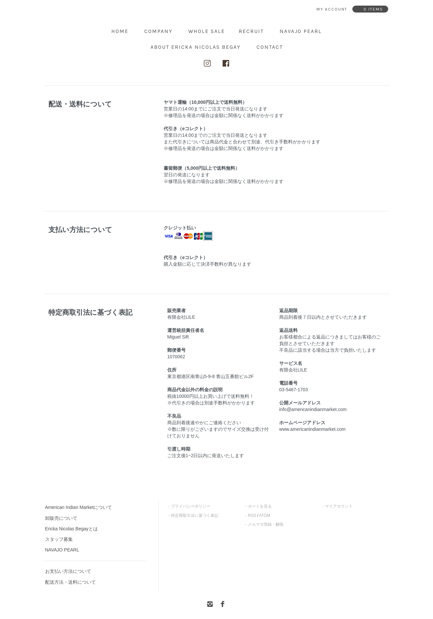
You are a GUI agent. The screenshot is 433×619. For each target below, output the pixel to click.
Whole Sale (206, 31)
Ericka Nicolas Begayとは (71, 528)
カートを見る (260, 506)
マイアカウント (339, 506)
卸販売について (61, 518)
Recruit (251, 31)
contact (270, 47)
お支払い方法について (68, 571)
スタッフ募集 (59, 539)
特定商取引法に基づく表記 (194, 515)
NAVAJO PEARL (301, 31)
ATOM (264, 515)
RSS (252, 515)
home (119, 31)
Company (158, 31)
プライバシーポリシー (190, 506)
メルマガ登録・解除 (266, 524)
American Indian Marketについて (78, 507)
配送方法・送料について (70, 582)
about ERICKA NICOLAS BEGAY (195, 47)
